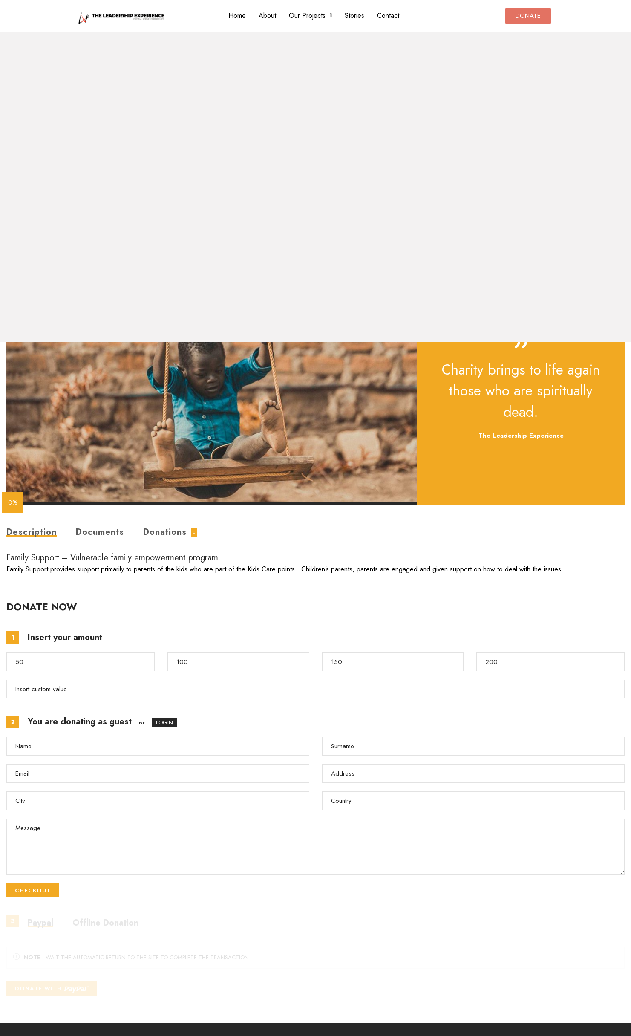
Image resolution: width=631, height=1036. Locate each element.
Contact (388, 15)
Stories (354, 15)
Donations (165, 532)
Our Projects (310, 15)
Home (237, 15)
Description (31, 533)
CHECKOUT (33, 890)
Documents (100, 532)
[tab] (31, 532)
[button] (310, 16)
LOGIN (164, 723)
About (267, 15)
